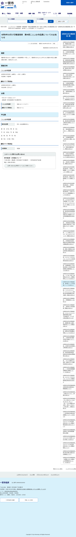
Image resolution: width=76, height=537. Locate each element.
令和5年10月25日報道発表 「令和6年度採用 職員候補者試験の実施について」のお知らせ (69, 84)
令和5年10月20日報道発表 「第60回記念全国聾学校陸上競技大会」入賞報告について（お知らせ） (69, 224)
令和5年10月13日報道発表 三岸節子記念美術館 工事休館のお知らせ (69, 346)
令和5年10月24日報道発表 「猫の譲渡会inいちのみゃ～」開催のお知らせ (69, 130)
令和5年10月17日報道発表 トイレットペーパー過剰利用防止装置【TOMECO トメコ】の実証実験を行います (69, 315)
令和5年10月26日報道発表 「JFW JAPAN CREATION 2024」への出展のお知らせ (68, 76)
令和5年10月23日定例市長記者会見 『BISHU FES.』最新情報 (68, 185)
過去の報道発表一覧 (33, 26)
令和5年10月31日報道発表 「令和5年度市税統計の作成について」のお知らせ (69, 53)
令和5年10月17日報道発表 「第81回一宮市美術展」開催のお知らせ (69, 306)
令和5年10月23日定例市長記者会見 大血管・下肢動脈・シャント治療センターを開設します (69, 169)
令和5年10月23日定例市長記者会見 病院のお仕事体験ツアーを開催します (69, 177)
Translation (46, 1)
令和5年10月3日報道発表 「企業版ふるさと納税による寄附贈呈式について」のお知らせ (69, 460)
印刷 (54, 43)
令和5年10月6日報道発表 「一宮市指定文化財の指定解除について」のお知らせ (69, 414)
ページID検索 (40, 19)
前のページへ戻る (57, 468)
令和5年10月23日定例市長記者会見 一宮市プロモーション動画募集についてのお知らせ (69, 192)
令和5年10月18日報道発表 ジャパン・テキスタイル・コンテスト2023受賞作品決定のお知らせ (69, 258)
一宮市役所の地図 (10, 500)
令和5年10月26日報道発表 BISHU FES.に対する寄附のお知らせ (68, 68)
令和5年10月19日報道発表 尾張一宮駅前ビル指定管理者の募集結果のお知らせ (69, 250)
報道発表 (24, 26)
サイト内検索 (11, 19)
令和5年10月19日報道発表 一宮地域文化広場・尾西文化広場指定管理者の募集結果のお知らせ (69, 242)
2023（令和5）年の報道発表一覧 (48, 26)
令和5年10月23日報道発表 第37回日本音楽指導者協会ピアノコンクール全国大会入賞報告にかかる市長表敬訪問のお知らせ (69, 213)
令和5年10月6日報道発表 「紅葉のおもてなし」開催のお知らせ (69, 393)
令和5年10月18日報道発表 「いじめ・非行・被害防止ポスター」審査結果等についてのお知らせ (69, 276)
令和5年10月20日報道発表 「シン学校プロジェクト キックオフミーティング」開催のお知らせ (69, 233)
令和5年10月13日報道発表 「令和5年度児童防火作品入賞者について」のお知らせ (69, 338)
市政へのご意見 (29, 500)
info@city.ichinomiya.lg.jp (11, 491)
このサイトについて (22, 474)
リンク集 (32, 474)
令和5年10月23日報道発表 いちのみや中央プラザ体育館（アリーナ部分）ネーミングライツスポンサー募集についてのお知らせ (69, 202)
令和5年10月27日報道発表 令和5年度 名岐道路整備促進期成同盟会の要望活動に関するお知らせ (69, 61)
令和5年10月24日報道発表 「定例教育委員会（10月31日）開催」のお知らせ (69, 138)
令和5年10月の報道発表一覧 (65, 26)
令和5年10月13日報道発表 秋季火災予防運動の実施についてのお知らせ (69, 331)
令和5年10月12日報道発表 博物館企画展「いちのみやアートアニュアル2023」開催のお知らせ (69, 44)
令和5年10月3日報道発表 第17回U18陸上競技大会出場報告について (69, 452)
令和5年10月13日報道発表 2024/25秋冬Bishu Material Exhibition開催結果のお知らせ (69, 353)
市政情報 (18, 26)
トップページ (11, 26)
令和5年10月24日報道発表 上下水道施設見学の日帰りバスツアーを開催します (69, 113)
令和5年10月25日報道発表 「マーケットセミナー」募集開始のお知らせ (69, 98)
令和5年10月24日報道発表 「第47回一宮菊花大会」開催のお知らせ (69, 162)
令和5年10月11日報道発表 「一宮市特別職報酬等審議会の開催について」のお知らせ (69, 370)
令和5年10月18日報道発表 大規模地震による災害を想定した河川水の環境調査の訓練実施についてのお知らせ (69, 267)
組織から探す (61, 21)
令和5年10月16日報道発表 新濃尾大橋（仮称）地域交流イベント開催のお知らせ (69, 324)
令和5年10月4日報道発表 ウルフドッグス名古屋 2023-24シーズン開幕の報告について (69, 445)
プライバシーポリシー (43, 474)
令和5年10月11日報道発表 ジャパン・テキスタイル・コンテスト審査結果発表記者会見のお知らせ (69, 379)
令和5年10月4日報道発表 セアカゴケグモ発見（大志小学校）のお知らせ (69, 438)
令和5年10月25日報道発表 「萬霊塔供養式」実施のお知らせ (69, 91)
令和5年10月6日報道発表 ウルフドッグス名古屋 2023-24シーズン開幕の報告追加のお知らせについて (69, 423)
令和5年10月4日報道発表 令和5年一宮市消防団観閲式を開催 (69, 431)
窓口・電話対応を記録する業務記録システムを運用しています (30, 489)
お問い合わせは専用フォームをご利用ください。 (21, 165)
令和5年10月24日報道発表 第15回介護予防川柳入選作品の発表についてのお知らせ (69, 122)
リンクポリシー (55, 474)
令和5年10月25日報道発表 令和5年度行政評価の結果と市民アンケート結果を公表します (69, 105)
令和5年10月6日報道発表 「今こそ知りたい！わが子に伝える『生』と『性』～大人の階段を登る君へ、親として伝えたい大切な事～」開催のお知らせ (69, 403)
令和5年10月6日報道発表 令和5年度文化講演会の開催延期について (69, 387)
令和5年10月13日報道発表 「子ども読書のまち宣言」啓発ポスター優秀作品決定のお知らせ (69, 361)
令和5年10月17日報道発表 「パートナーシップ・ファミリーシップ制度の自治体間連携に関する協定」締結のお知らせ (69, 292)
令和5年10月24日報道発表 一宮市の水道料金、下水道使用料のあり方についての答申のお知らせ (69, 155)
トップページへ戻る (71, 468)
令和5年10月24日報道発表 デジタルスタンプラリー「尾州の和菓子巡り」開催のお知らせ (69, 146)
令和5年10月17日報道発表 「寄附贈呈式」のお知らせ (69, 300)
